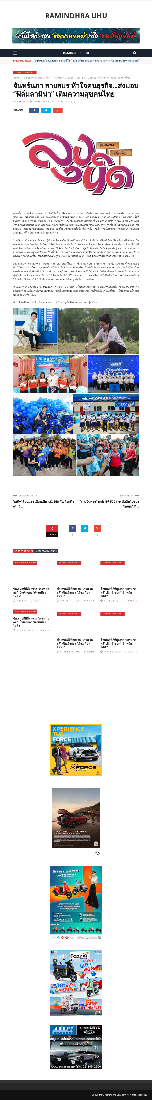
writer (21, 101)
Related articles (24, 551)
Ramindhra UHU (76, 15)
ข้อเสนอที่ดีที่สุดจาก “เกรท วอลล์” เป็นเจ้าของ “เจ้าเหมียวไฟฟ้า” (31, 592)
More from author (46, 551)
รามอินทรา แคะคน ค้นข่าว (25, 72)
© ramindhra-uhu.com (114, 1094)
